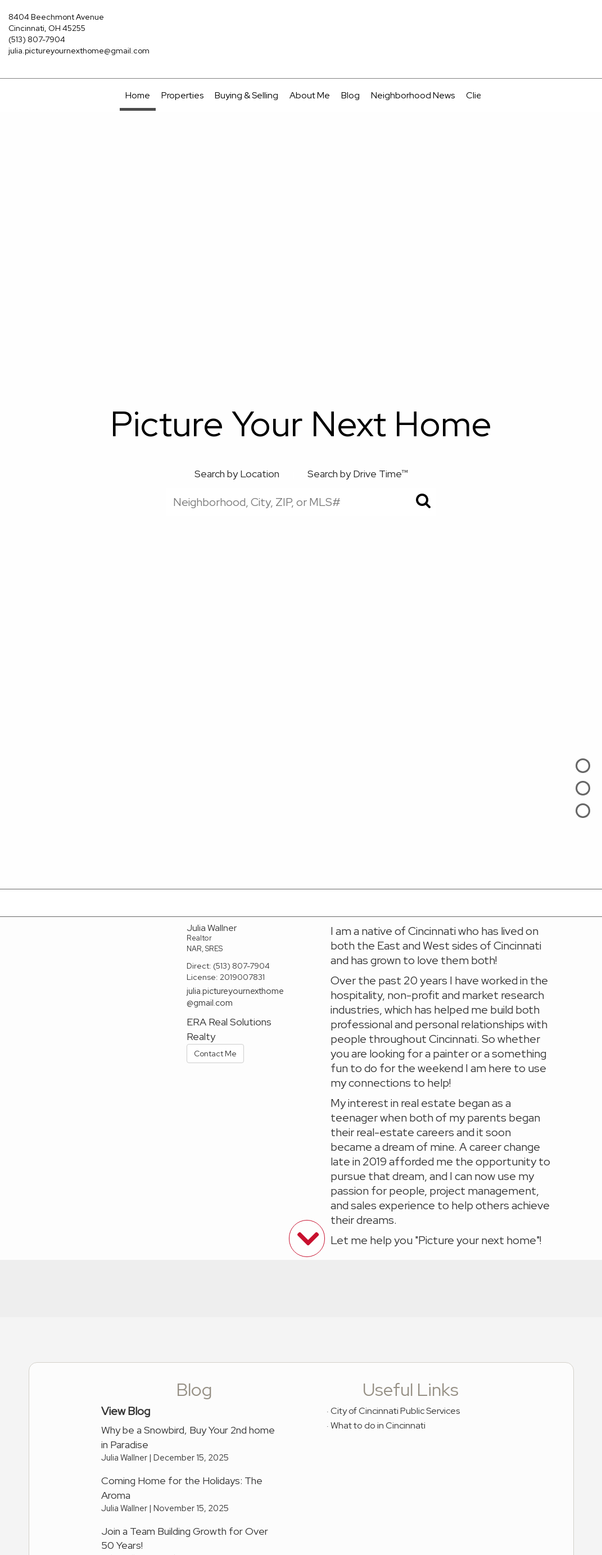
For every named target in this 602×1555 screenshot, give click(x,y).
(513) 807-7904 (36, 39)
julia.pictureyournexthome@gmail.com (79, 51)
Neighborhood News (413, 95)
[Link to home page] (301, 25)
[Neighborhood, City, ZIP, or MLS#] (301, 501)
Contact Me (215, 1053)
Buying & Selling (246, 95)
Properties (182, 95)
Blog (350, 95)
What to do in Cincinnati (378, 1425)
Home (137, 95)
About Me (309, 95)
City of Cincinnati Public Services (395, 1411)
